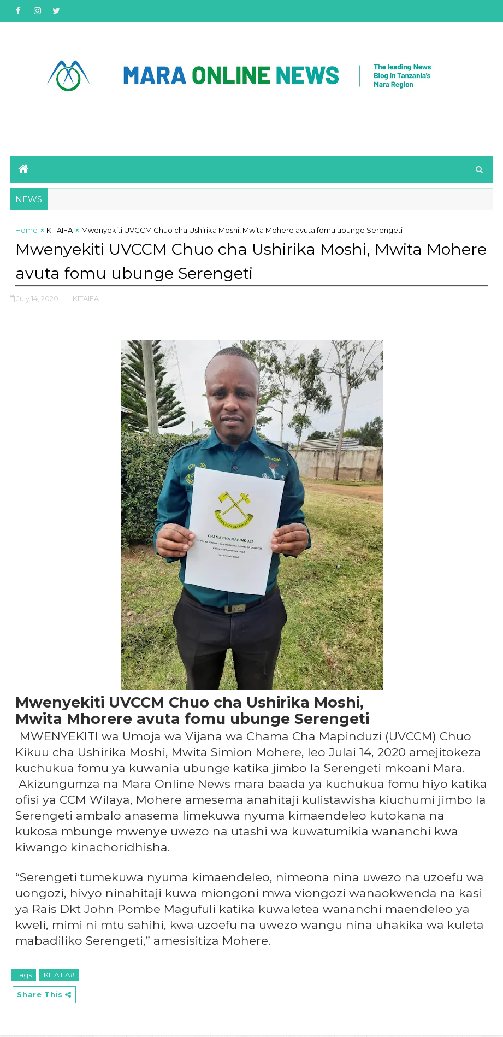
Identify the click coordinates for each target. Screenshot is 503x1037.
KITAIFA (59, 232)
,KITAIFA (85, 299)
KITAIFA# (59, 975)
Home (26, 232)
